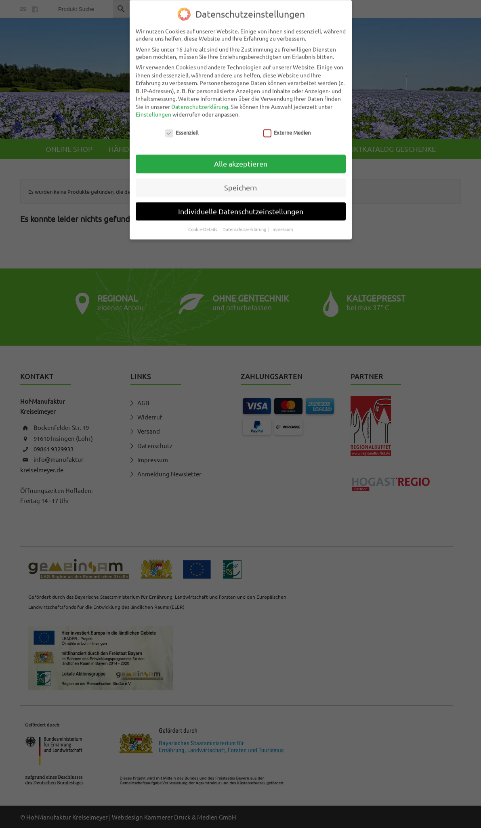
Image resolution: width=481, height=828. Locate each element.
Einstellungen (153, 109)
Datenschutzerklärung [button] (245, 224)
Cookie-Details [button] (203, 224)
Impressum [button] (282, 224)
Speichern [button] (240, 182)
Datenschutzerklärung (199, 101)
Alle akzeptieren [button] (240, 159)
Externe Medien (287, 127)
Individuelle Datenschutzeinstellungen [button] (240, 206)
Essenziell (182, 127)
